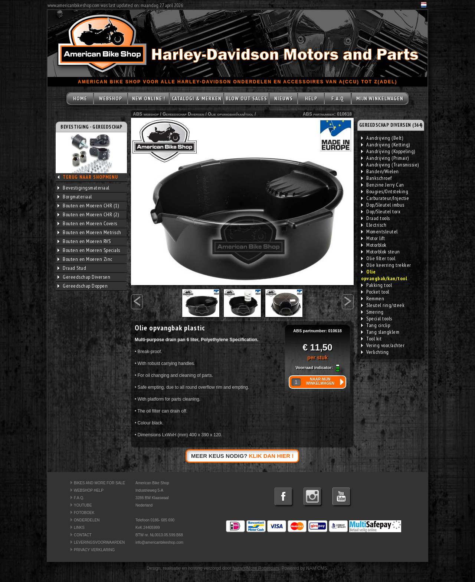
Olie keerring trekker (386, 265)
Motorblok (374, 245)
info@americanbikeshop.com (159, 542)
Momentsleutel (379, 231)
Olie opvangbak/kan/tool (230, 114)
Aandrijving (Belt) (382, 138)
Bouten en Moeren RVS (84, 241)
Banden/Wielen (380, 171)
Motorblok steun (380, 251)
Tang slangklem (380, 332)
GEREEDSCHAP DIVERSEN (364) (391, 125)
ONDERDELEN (86, 520)
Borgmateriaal (75, 196)
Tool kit (371, 338)
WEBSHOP (110, 98)
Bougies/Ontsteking (384, 191)
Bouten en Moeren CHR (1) (88, 205)
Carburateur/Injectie (385, 198)
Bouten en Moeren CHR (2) (88, 214)
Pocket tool (375, 291)
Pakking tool (376, 285)
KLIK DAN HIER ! (271, 456)
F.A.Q (337, 98)
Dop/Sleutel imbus (382, 204)
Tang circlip (375, 325)
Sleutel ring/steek (382, 305)
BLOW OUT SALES (246, 98)
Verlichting (375, 352)
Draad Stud (72, 268)
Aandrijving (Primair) (385, 158)
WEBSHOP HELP (89, 490)
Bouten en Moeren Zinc (85, 259)
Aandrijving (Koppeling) (388, 151)
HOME (80, 98)
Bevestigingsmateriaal (83, 187)
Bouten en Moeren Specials (89, 250)
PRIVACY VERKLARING (94, 550)
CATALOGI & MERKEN (197, 98)
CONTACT (83, 535)
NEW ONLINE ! (148, 98)
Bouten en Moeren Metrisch (89, 232)
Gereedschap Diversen (84, 277)
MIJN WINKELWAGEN (380, 98)
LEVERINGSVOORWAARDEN (99, 542)
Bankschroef (376, 178)
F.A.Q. (79, 498)
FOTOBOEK (84, 513)
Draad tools (375, 218)
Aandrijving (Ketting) (385, 144)
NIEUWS (283, 98)
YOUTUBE (83, 505)
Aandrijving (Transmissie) (390, 164)
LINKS (79, 528)
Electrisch (373, 225)
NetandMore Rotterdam (255, 568)
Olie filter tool (378, 258)
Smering (372, 311)
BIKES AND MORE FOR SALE (99, 483)
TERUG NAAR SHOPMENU (90, 177)
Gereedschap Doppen (83, 285)
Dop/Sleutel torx (380, 211)
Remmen (372, 298)
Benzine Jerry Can (382, 184)
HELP (311, 98)
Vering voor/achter (382, 345)
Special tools (376, 318)
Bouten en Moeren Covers (87, 223)
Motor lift (373, 238)
